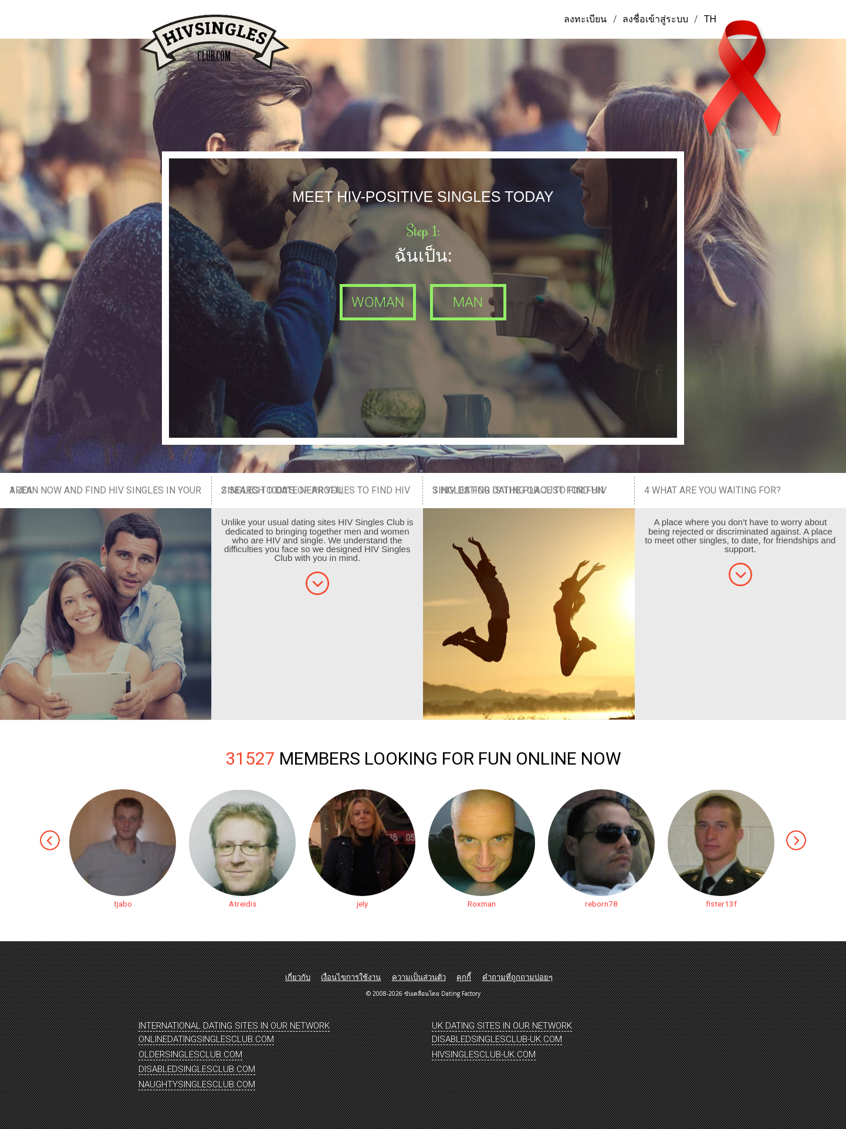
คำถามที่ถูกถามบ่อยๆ (517, 977)
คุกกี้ (463, 977)
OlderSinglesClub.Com (190, 1054)
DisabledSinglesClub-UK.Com (497, 1039)
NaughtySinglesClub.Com (196, 1084)
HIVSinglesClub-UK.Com (484, 1054)
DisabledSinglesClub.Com (196, 1069)
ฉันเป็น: (423, 255)
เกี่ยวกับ (297, 977)
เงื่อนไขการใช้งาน (351, 977)
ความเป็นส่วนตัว (419, 977)
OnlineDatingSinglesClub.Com (206, 1039)
